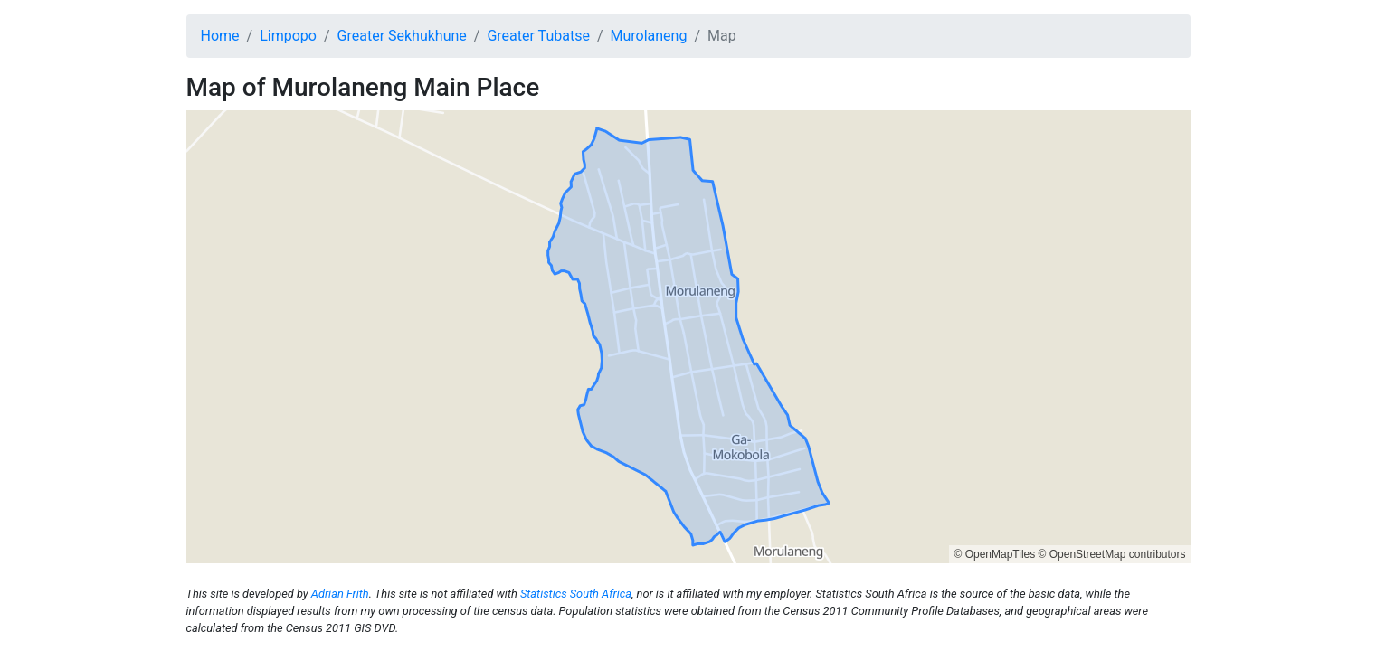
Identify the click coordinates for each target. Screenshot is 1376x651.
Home (220, 35)
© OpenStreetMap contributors (1112, 554)
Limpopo (288, 35)
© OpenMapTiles (994, 554)
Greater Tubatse (538, 35)
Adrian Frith (340, 593)
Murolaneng (648, 35)
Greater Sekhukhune (402, 35)
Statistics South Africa (575, 593)
